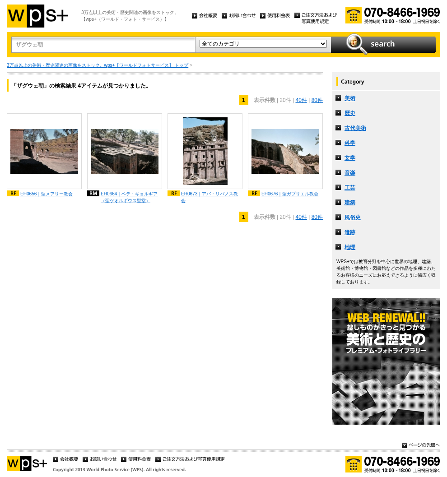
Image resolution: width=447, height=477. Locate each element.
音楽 (350, 173)
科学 (350, 143)
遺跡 (350, 232)
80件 (317, 100)
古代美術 (355, 128)
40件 (301, 100)
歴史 (350, 113)
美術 (350, 98)
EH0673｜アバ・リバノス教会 (209, 197)
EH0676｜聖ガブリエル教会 (289, 193)
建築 (350, 202)
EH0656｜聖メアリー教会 (46, 193)
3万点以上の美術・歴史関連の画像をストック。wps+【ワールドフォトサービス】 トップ (97, 65)
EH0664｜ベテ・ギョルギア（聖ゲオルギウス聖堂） (129, 197)
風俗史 (353, 217)
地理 (350, 247)
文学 (350, 158)
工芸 (350, 188)
